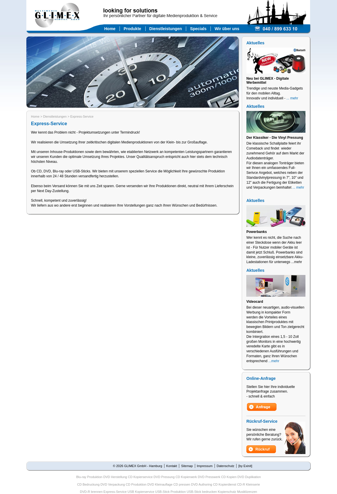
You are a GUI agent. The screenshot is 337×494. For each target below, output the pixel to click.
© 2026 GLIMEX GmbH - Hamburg (137, 466)
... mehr (292, 98)
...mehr (273, 361)
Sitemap (187, 466)
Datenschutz (225, 466)
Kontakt (171, 466)
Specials (198, 28)
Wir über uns (227, 28)
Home (110, 28)
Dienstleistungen (165, 28)
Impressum (205, 466)
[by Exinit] (245, 466)
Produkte (132, 28)
